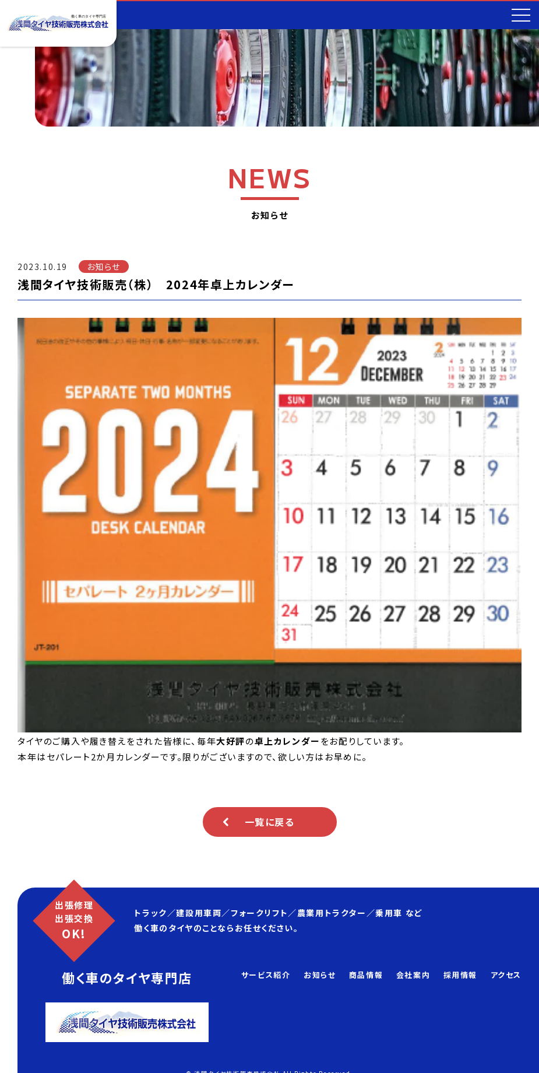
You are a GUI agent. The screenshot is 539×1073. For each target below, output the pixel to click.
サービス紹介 (266, 974)
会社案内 (413, 974)
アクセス (506, 974)
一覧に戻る (270, 822)
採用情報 (460, 974)
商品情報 (366, 974)
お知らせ (320, 974)
